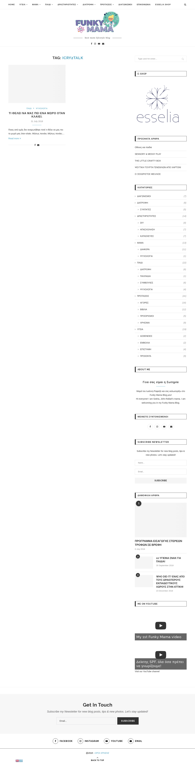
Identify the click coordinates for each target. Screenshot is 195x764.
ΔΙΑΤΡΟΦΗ (88, 5)
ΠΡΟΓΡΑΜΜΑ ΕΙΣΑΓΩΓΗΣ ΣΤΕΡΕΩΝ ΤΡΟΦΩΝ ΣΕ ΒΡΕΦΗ (158, 542)
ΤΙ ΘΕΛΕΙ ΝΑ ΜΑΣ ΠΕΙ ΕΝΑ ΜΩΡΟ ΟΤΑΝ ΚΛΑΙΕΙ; (37, 115)
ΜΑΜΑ (35, 5)
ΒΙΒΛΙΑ (163, 309)
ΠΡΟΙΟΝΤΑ (163, 356)
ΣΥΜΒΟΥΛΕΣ (163, 282)
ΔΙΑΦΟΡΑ (163, 249)
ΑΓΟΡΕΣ (163, 302)
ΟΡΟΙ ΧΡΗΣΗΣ (102, 753)
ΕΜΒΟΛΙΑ (163, 342)
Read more (14, 138)
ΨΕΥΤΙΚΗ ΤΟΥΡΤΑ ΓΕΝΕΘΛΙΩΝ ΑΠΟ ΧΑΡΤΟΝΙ (158, 167)
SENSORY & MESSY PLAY (148, 154)
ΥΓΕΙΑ (22, 5)
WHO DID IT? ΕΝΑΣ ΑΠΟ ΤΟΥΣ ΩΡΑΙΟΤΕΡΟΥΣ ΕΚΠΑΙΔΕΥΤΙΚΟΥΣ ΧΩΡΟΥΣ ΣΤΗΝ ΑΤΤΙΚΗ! (170, 581)
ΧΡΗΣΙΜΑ (163, 322)
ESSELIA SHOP (163, 5)
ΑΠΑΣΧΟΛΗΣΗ (163, 229)
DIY (163, 222)
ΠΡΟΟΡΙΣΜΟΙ (163, 316)
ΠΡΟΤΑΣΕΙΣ (106, 5)
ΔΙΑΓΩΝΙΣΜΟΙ (125, 5)
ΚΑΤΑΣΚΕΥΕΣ (163, 236)
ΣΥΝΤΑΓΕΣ (163, 209)
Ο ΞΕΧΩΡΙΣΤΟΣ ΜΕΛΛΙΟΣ (148, 174)
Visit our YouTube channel (147, 671)
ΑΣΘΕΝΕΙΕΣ (163, 336)
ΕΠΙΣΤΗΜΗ (163, 349)
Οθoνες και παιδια (143, 147)
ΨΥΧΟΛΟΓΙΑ (41, 108)
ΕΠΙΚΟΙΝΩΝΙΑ (144, 5)
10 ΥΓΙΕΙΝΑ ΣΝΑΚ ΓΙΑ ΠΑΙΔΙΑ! (168, 560)
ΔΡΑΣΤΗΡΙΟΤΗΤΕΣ (67, 5)
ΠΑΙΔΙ (48, 5)
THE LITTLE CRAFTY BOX (148, 161)
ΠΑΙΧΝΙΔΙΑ (163, 276)
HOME (11, 5)
